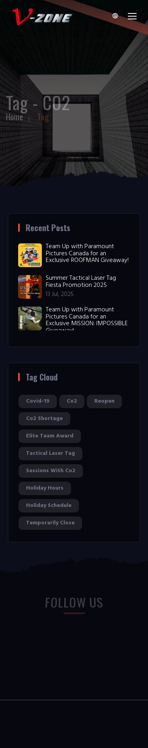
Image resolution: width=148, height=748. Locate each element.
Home (14, 115)
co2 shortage (44, 418)
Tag (43, 115)
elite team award (49, 436)
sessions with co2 (50, 470)
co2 (72, 401)
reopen (104, 401)
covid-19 (37, 401)
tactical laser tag (50, 453)
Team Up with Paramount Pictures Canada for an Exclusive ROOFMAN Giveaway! (87, 253)
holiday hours (45, 488)
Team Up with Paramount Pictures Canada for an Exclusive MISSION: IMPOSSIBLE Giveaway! (87, 320)
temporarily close (50, 523)
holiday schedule (48, 505)
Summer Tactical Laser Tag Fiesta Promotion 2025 (81, 281)
